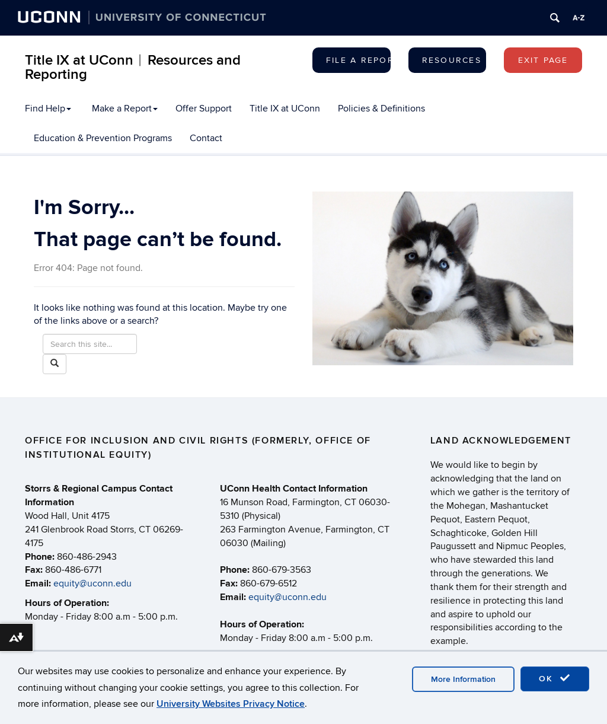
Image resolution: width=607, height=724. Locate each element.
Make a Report (125, 108)
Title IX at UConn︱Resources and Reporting (133, 67)
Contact (206, 138)
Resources (451, 60)
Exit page (543, 60)
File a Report (358, 60)
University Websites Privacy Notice (230, 704)
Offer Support (203, 108)
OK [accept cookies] (555, 678)
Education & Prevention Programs (103, 138)
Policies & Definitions (381, 108)
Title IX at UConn (285, 108)
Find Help (48, 108)
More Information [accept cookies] (463, 679)
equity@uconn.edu (92, 583)
